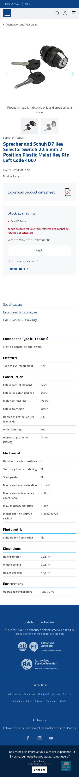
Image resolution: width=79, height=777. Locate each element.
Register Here (18, 269)
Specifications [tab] (13, 304)
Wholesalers (14, 694)
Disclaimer (51, 701)
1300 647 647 (12, 4)
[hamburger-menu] (72, 13)
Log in (39, 250)
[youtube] (51, 738)
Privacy (38, 701)
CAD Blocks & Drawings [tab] (20, 320)
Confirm (39, 769)
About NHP (43, 694)
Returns (67, 694)
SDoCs (62, 701)
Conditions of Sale (22, 701)
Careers (56, 694)
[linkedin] (39, 738)
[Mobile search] (57, 13)
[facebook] (28, 738)
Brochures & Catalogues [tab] (20, 312)
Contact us (29, 694)
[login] (65, 13)
